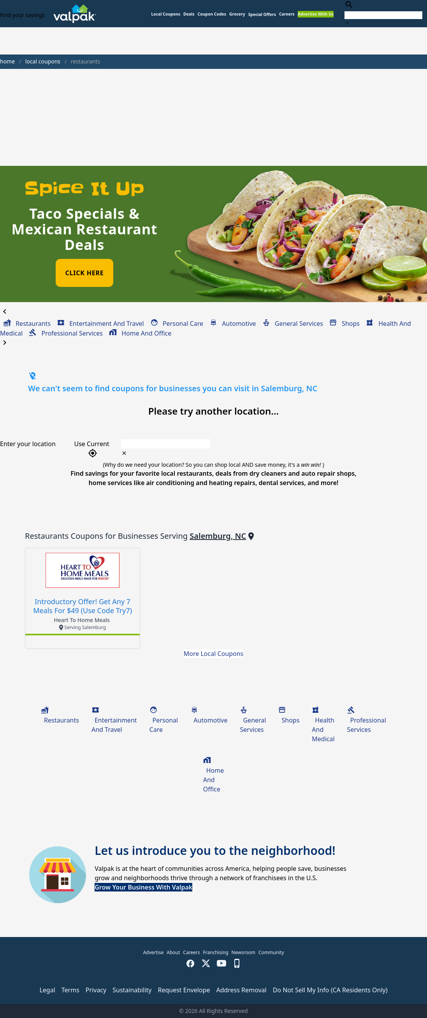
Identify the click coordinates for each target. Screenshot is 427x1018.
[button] (262, 14)
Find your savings (22, 15)
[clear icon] (124, 453)
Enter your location (28, 444)
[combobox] (383, 13)
